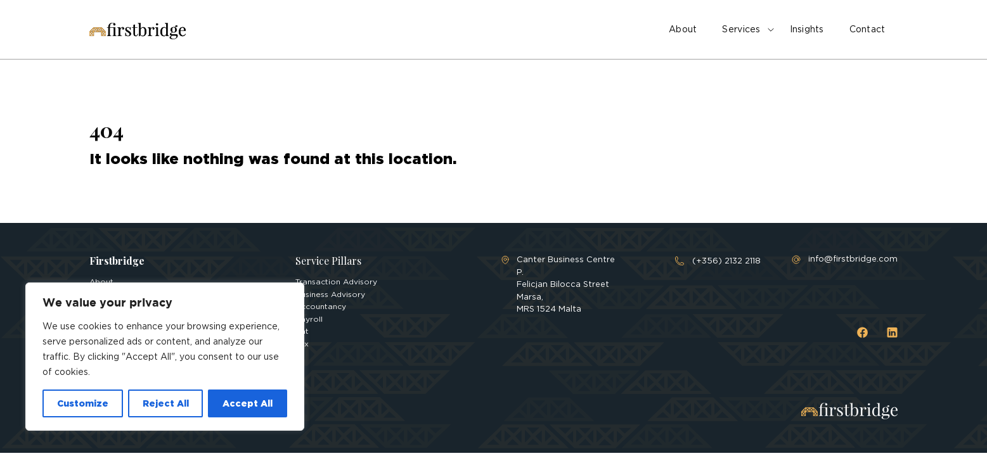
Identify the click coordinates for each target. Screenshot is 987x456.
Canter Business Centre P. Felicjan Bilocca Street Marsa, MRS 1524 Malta (566, 284)
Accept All (248, 403)
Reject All (166, 403)
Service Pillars (328, 260)
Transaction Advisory (336, 281)
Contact (867, 29)
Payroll (309, 319)
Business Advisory (330, 294)
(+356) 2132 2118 (726, 260)
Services (741, 29)
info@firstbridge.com (853, 258)
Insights (807, 29)
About (683, 29)
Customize (82, 403)
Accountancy (320, 306)
